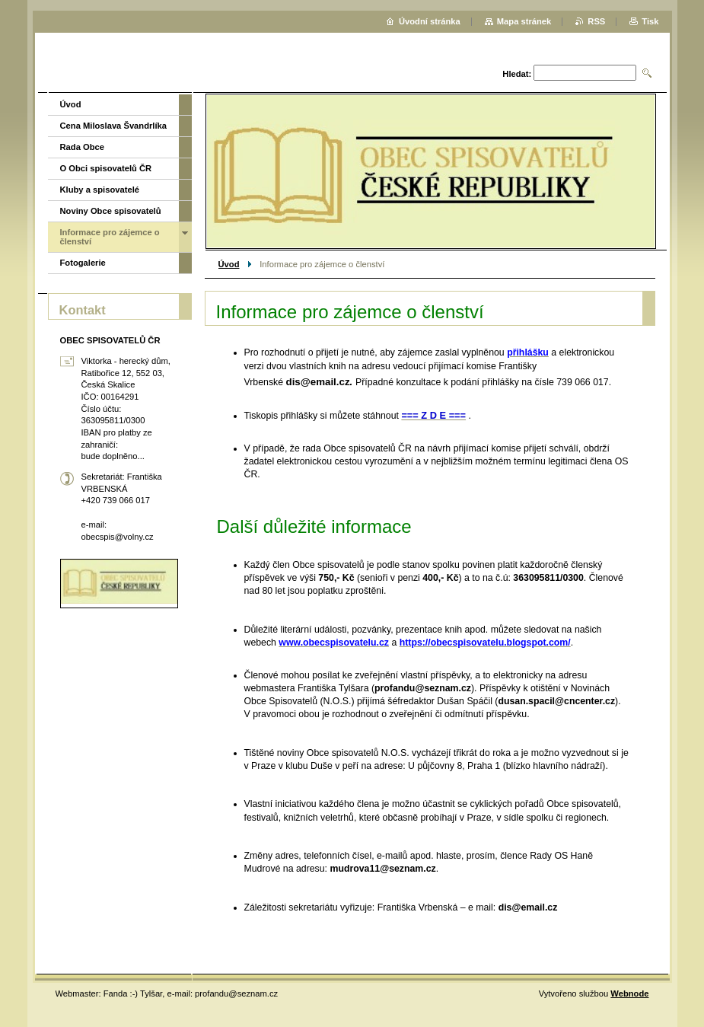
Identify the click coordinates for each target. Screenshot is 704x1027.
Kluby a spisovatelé (99, 189)
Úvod (229, 264)
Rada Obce (82, 146)
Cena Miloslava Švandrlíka (113, 125)
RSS (596, 21)
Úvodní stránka (429, 21)
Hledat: (516, 73)
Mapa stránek (524, 21)
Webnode (629, 993)
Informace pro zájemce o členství (110, 237)
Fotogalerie (83, 262)
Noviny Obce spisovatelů (110, 210)
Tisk (650, 21)
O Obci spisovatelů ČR (106, 168)
